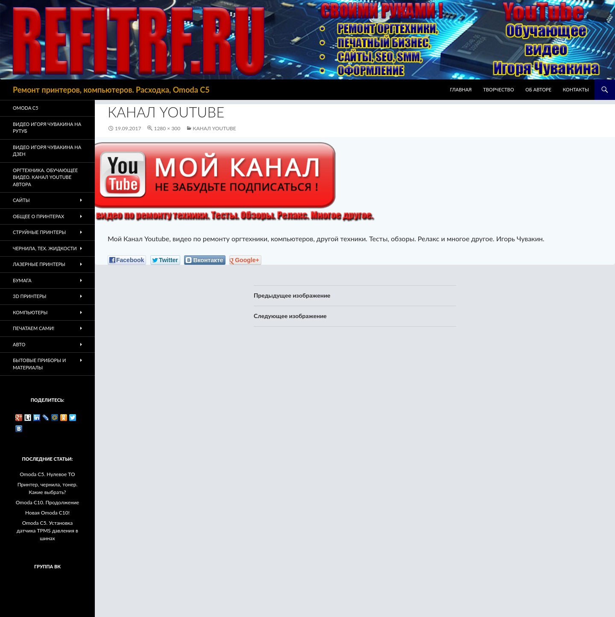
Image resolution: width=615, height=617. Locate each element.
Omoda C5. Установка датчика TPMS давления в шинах (47, 530)
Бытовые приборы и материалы (39, 363)
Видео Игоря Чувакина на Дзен (47, 150)
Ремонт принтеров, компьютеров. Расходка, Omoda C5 (111, 89)
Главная (461, 89)
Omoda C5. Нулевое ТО (47, 474)
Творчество (498, 89)
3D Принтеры (29, 296)
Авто (19, 344)
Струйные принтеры (39, 232)
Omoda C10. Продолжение (47, 502)
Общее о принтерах (38, 216)
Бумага (22, 280)
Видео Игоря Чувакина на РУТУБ (47, 127)
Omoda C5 (25, 108)
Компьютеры (30, 312)
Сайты (21, 200)
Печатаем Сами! (33, 328)
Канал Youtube (214, 128)
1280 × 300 (167, 128)
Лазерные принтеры (39, 264)
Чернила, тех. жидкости (45, 248)
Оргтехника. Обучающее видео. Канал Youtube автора (45, 177)
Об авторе (538, 89)
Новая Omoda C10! (47, 512)
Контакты (576, 89)
